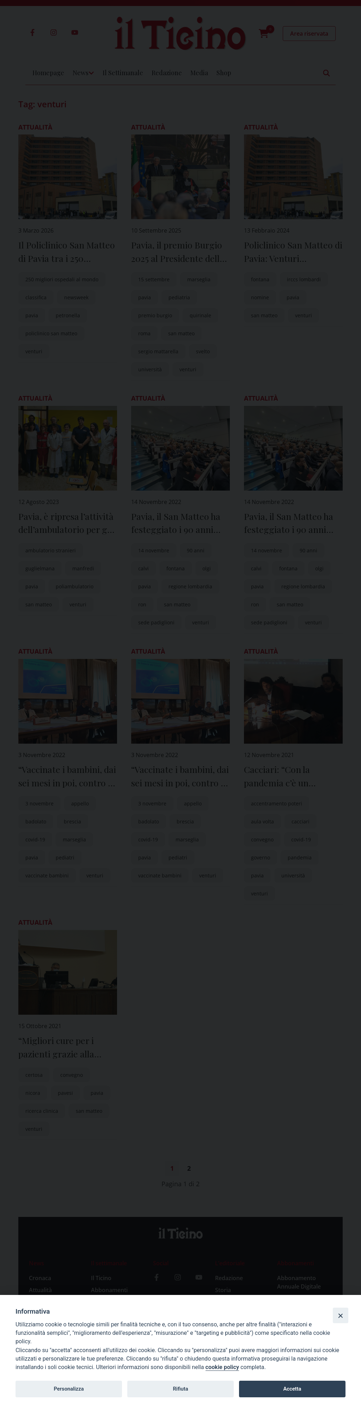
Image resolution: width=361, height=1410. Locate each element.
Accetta (292, 1389)
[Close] (340, 1315)
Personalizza (69, 1389)
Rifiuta (180, 1389)
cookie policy (222, 1367)
